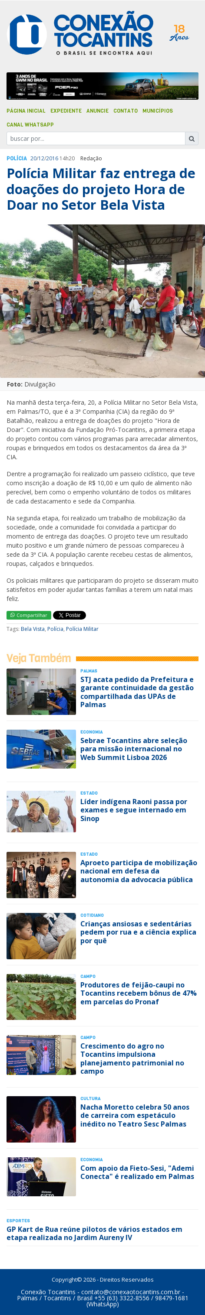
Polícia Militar (82, 629)
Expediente (66, 110)
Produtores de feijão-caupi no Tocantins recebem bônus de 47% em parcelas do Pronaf (138, 993)
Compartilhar (28, 615)
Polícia (55, 629)
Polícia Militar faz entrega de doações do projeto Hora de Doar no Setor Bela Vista (101, 189)
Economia (91, 732)
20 (33, 158)
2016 (52, 158)
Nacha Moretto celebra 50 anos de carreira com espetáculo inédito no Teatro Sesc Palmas (134, 1115)
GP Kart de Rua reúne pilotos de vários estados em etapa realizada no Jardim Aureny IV (94, 1233)
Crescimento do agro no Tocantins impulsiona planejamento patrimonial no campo (132, 1058)
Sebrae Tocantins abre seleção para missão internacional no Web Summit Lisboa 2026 (133, 749)
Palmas (88, 671)
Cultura (90, 1098)
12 (41, 158)
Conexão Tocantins (48, 1292)
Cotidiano (92, 915)
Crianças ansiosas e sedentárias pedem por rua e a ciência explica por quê (138, 932)
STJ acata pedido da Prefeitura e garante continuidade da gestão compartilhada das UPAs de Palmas (137, 692)
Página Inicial (26, 110)
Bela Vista (33, 629)
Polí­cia (17, 158)
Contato (125, 110)
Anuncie (97, 110)
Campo (88, 976)
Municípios (157, 110)
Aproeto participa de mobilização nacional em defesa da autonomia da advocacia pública (138, 871)
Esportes (18, 1221)
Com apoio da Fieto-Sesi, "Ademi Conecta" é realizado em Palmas (137, 1172)
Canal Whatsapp (30, 124)
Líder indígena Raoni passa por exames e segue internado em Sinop (133, 810)
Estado (89, 793)
